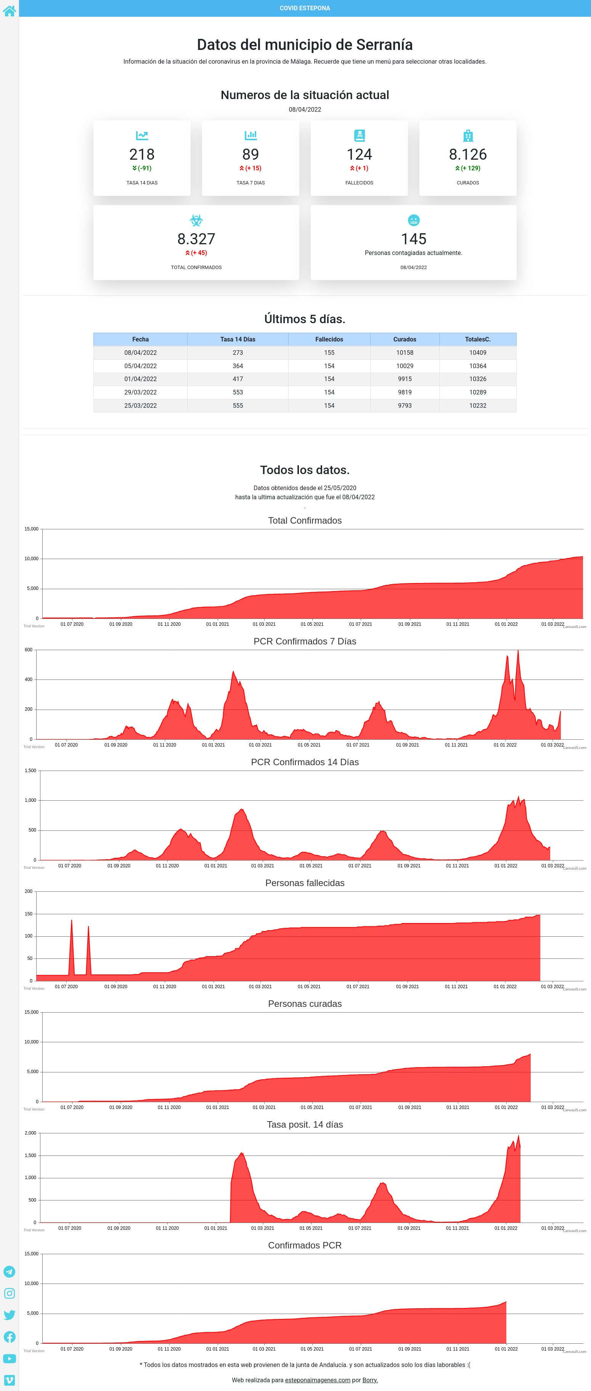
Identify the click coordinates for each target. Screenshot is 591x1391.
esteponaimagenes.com (318, 1380)
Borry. (370, 1380)
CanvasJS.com (574, 626)
